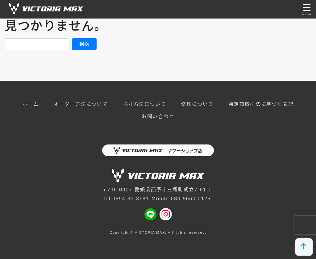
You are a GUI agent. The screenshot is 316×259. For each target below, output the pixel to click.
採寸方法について (144, 104)
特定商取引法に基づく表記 (260, 104)
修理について (197, 104)
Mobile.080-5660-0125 (181, 198)
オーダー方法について (81, 104)
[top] (304, 247)
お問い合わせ (158, 116)
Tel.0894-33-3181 (126, 198)
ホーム (31, 104)
